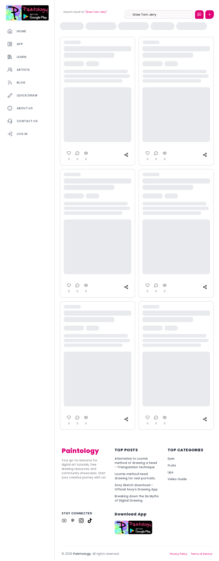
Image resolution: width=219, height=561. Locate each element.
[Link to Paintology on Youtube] (64, 520)
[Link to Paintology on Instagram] (81, 520)
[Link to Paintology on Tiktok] (89, 520)
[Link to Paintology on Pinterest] (72, 520)
